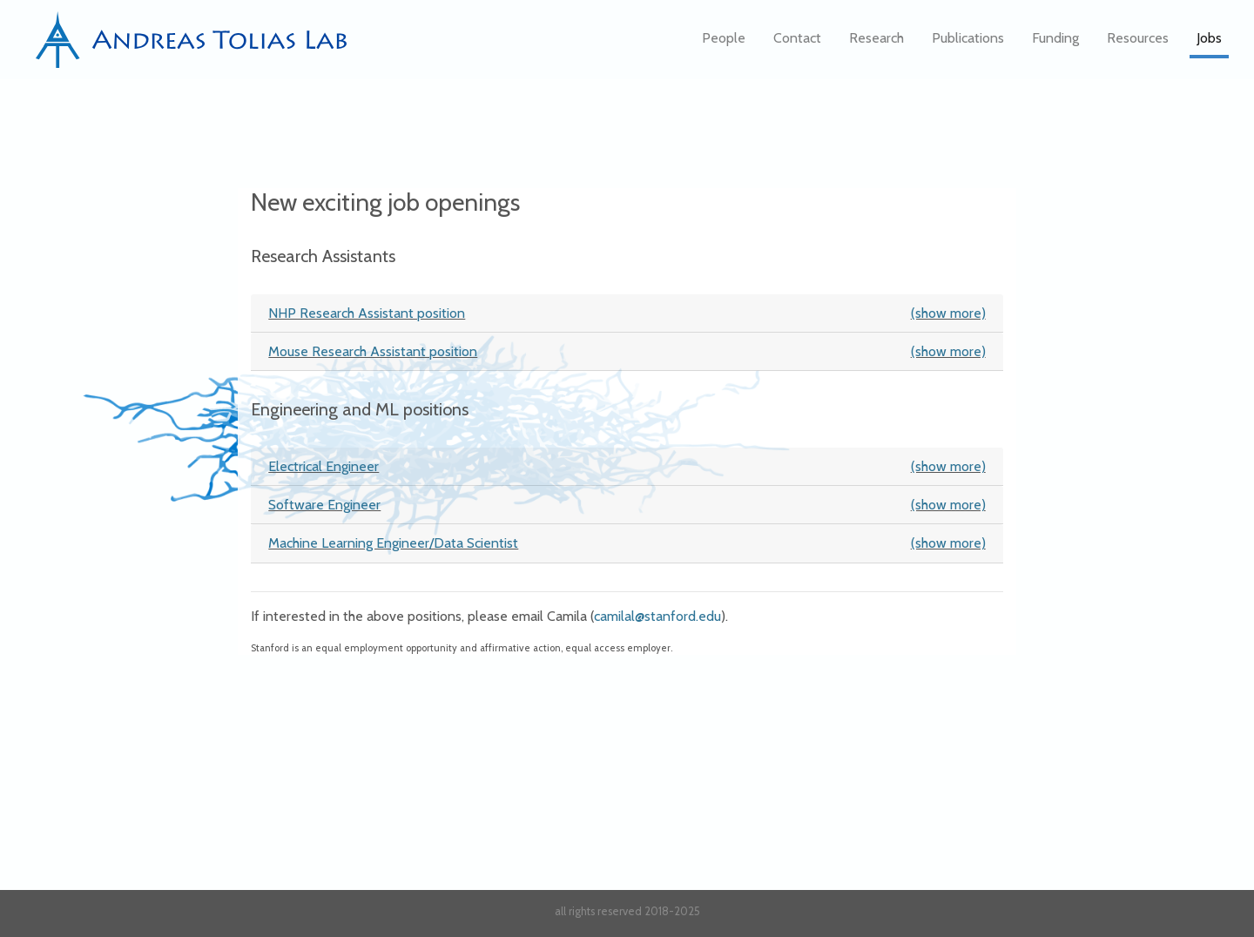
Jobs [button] (1209, 44)
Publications (968, 44)
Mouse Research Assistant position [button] (626, 351)
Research (876, 44)
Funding (1055, 44)
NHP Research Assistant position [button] (626, 313)
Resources (1138, 44)
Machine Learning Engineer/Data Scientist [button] (626, 543)
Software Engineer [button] (626, 504)
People (723, 44)
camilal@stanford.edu (657, 616)
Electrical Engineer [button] (626, 466)
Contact (797, 44)
